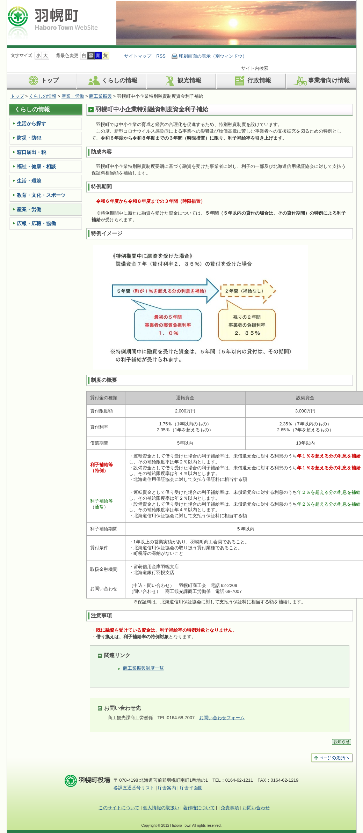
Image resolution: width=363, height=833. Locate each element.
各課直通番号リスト (134, 787)
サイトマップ (137, 56)
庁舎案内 (167, 787)
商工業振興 (100, 96)
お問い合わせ (256, 807)
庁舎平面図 (191, 787)
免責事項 (230, 807)
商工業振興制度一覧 (143, 668)
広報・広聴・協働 (36, 223)
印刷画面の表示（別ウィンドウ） (213, 56)
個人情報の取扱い (161, 807)
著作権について (199, 807)
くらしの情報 (111, 80)
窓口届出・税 (31, 152)
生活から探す (31, 123)
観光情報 (181, 80)
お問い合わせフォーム (222, 717)
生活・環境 (29, 181)
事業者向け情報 (321, 80)
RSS (161, 56)
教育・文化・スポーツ (41, 195)
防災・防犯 (29, 138)
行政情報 (251, 80)
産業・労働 (72, 96)
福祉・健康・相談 (36, 166)
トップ (42, 80)
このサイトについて (119, 807)
